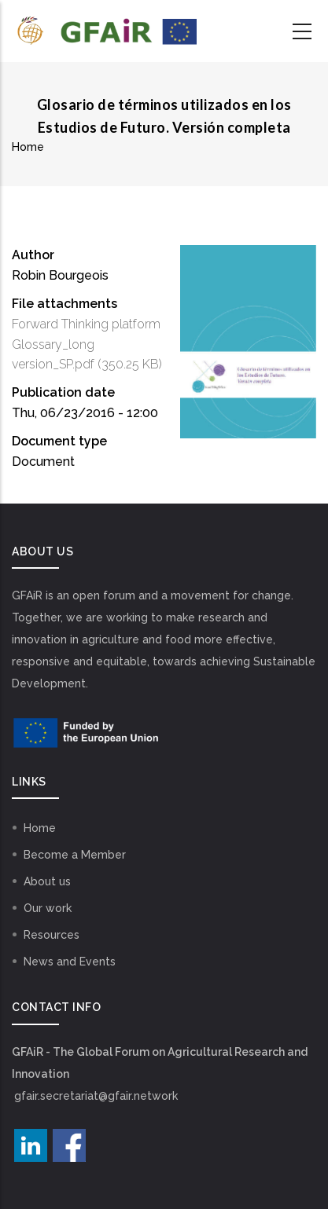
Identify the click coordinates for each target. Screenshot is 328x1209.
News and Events (70, 961)
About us (47, 881)
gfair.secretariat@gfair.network (96, 1096)
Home (28, 147)
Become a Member (75, 854)
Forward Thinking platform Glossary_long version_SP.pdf (86, 344)
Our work (48, 908)
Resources (51, 935)
